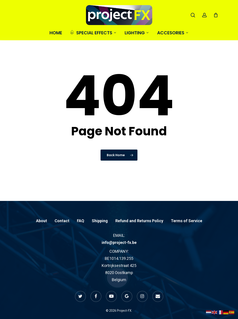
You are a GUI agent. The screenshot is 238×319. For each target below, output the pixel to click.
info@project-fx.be (119, 233)
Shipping (100, 211)
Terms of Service (186, 211)
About (41, 211)
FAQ (80, 211)
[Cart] (215, 15)
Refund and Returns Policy (139, 211)
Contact (62, 211)
